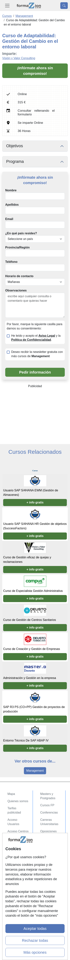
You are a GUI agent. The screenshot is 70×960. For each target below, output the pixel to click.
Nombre (10, 190)
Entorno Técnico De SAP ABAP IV (26, 740)
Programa (15, 161)
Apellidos (12, 204)
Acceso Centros (18, 831)
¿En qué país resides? (21, 233)
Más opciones (35, 952)
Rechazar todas (35, 940)
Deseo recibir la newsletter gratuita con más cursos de (37, 354)
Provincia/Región (17, 247)
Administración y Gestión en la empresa (29, 678)
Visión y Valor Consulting (18, 58)
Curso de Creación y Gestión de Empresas (31, 648)
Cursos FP (47, 805)
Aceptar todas (35, 928)
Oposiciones (48, 831)
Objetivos (14, 146)
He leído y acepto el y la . (35, 338)
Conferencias (49, 812)
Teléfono (11, 261)
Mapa (11, 793)
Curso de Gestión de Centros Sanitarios (29, 619)
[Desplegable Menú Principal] (7, 5)
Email (9, 219)
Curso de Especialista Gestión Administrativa (33, 590)
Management (35, 770)
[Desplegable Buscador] (64, 5)
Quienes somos (17, 801)
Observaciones (16, 290)
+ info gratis (35, 502)
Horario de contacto (19, 276)
